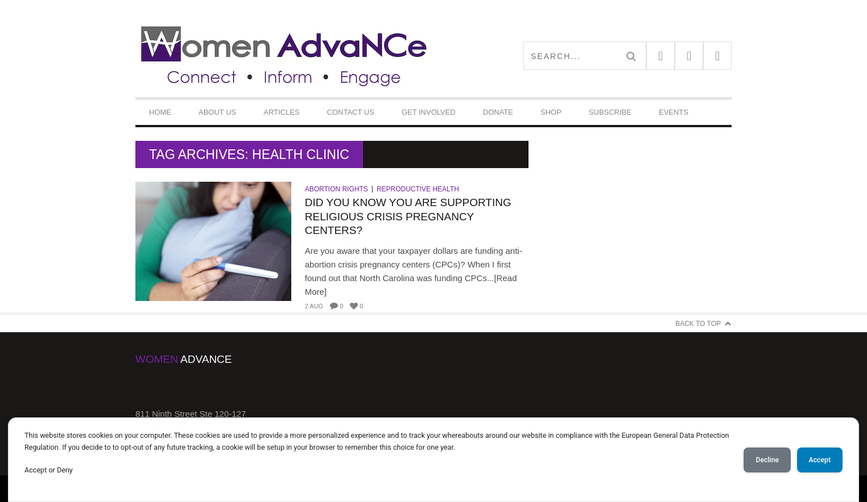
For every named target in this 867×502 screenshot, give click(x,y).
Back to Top (698, 324)
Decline (767, 460)
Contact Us (350, 112)
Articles (281, 112)
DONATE (498, 112)
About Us (217, 112)
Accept (820, 460)
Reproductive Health (418, 189)
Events (673, 112)
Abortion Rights (336, 189)
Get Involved (429, 112)
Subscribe (610, 112)
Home (160, 112)
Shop (551, 112)
